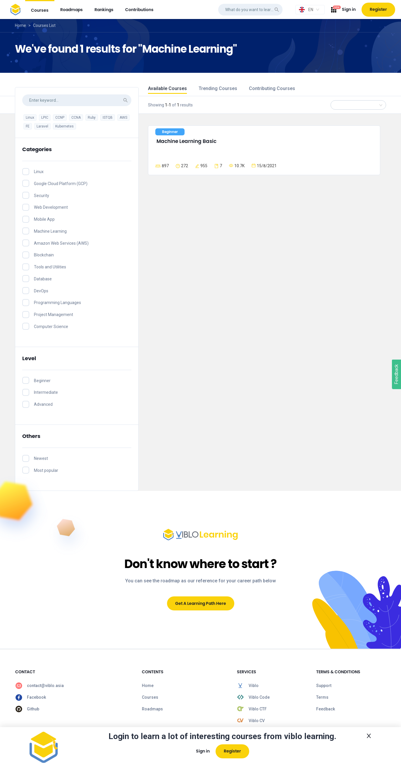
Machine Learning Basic (186, 141)
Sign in (349, 9)
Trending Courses (218, 88)
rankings (103, 10)
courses (40, 10)
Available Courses (167, 88)
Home (20, 25)
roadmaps (71, 10)
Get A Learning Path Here (200, 603)
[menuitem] (39, 9)
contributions (139, 10)
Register (378, 9)
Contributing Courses (272, 88)
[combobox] (310, 9)
